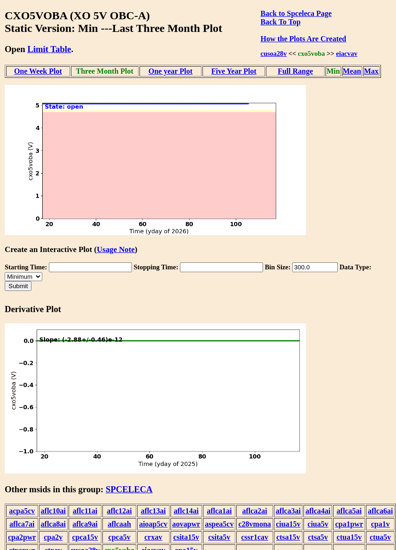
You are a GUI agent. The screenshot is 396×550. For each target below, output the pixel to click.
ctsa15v (288, 537)
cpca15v (85, 537)
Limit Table (49, 49)
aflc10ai (53, 511)
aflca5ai (349, 511)
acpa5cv (22, 511)
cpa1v (380, 524)
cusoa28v (274, 53)
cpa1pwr (349, 524)
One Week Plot (38, 71)
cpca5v (120, 537)
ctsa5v (318, 537)
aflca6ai (380, 511)
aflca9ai (84, 524)
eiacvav (346, 53)
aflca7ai (21, 524)
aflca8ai (53, 524)
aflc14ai (186, 511)
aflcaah (119, 524)
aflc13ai (153, 511)
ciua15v (288, 524)
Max (371, 71)
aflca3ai (288, 511)
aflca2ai (254, 511)
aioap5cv (153, 524)
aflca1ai (219, 511)
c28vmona (254, 524)
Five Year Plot (233, 71)
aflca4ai (317, 511)
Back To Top (281, 22)
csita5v (219, 537)
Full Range (295, 71)
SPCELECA (129, 489)
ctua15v (349, 537)
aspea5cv (219, 524)
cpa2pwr (22, 537)
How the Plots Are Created (303, 39)
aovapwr (186, 524)
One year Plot (170, 71)
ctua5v (380, 537)
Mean (352, 71)
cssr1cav (254, 537)
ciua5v (318, 524)
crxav (153, 537)
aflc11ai (85, 511)
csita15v (186, 537)
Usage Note (116, 249)
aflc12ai (119, 511)
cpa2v (53, 537)
